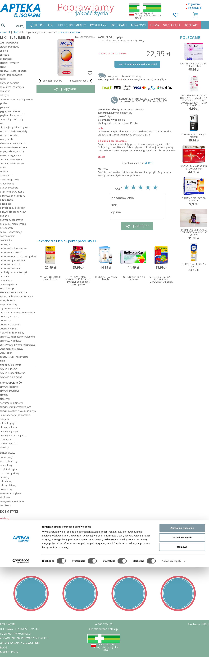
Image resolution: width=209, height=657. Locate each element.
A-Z (50, 25)
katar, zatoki (6, 139)
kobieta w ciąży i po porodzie (15, 414)
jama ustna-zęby (8, 461)
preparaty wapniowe (10, 340)
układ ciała (7, 452)
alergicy (4, 394)
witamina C (6, 320)
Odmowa (182, 636)
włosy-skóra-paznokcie (12, 501)
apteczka (4, 54)
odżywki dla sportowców (13, 211)
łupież (3, 167)
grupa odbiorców (11, 382)
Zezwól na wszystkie (182, 617)
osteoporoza (7, 227)
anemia (4, 50)
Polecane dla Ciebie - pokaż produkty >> (66, 241)
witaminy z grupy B (10, 324)
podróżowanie (7, 235)
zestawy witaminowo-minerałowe (17, 344)
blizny (3, 66)
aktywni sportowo (9, 386)
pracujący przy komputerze (14, 435)
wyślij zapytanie (65, 89)
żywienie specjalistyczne (12, 372)
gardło (3, 103)
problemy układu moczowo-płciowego (17, 256)
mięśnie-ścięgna (8, 469)
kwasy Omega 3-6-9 (10, 155)
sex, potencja (7, 288)
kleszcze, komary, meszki (13, 143)
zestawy (5, 518)
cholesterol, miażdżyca (12, 86)
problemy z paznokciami (12, 260)
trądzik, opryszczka (10, 308)
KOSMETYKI (98, 25)
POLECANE (119, 25)
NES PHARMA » (135, 109)
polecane (5, 526)
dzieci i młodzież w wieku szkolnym (17, 410)
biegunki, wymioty (9, 62)
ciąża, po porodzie (9, 82)
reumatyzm (6, 280)
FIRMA (154, 25)
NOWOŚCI (138, 25)
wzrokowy (5, 505)
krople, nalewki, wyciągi (12, 151)
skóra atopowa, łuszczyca (13, 292)
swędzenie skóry (8, 304)
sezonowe (6, 522)
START (15, 32)
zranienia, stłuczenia (69, 32)
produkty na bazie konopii (13, 272)
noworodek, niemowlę (11, 402)
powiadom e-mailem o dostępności (137, 64)
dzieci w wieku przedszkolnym (15, 406)
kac (2, 123)
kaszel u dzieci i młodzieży (13, 131)
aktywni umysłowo (9, 390)
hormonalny (6, 457)
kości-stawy (6, 465)
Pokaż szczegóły (171, 650)
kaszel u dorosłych (9, 135)
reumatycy (5, 439)
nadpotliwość (7, 183)
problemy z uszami (10, 264)
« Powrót (5, 32)
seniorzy (4, 447)
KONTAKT (191, 25)
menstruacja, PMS (9, 179)
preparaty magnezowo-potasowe (17, 336)
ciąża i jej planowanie (11, 74)
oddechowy (6, 481)
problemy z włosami (10, 268)
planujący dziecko (9, 427)
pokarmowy (6, 489)
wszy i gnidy (6, 352)
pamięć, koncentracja (11, 231)
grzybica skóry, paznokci (12, 115)
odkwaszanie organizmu (12, 195)
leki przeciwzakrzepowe (12, 163)
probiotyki (5, 244)
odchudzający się (9, 423)
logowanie (194, 4)
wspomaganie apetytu (11, 348)
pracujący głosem (9, 431)
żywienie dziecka (8, 368)
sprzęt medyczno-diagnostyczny (16, 296)
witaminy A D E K (9, 328)
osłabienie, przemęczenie (13, 223)
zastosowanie (9, 42)
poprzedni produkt (50, 81)
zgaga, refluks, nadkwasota (14, 356)
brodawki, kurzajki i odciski (13, 70)
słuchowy (5, 497)
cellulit (3, 78)
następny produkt (81, 81)
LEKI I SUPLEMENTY (71, 25)
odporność (5, 203)
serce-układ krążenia (10, 493)
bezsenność (6, 58)
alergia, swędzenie (9, 46)
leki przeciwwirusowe (11, 159)
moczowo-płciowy (9, 473)
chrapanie (5, 90)
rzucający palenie (9, 443)
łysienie (4, 171)
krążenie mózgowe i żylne (13, 147)
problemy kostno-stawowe (14, 248)
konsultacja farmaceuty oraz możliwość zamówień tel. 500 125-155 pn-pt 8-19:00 (143, 100)
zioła (2, 360)
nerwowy (4, 477)
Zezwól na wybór (182, 627)
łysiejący (4, 418)
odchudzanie (6, 199)
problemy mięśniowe (11, 252)
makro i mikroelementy (12, 332)
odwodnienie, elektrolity (12, 207)
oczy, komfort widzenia (12, 191)
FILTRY (38, 25)
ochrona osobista (9, 187)
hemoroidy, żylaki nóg (11, 119)
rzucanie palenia (8, 284)
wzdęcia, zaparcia (9, 316)
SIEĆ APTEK (171, 25)
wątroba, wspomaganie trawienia (17, 312)
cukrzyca (4, 95)
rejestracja (194, 8)
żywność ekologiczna (11, 376)
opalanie (4, 215)
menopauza (6, 175)
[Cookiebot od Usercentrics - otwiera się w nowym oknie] (21, 650)
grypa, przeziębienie (10, 111)
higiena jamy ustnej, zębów (14, 127)
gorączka (4, 107)
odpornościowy (8, 485)
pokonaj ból (6, 240)
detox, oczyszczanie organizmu (16, 99)
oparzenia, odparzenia (11, 219)
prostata (4, 276)
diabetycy (5, 398)
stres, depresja (7, 300)
